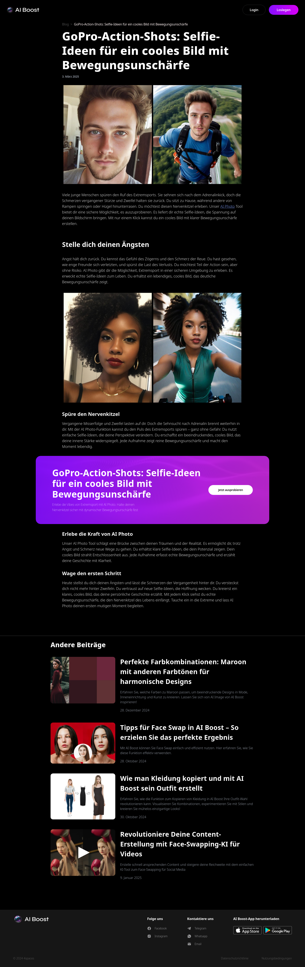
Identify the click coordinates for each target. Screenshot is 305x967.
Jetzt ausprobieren (230, 490)
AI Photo (227, 206)
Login (254, 10)
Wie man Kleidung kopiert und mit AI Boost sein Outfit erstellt (182, 783)
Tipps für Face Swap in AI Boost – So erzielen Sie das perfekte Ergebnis (179, 732)
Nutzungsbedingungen (277, 958)
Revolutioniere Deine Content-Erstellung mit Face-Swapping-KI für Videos (180, 844)
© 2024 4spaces (23, 958)
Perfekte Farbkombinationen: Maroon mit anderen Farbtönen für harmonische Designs (183, 671)
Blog (65, 24)
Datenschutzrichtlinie (234, 958)
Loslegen (283, 10)
